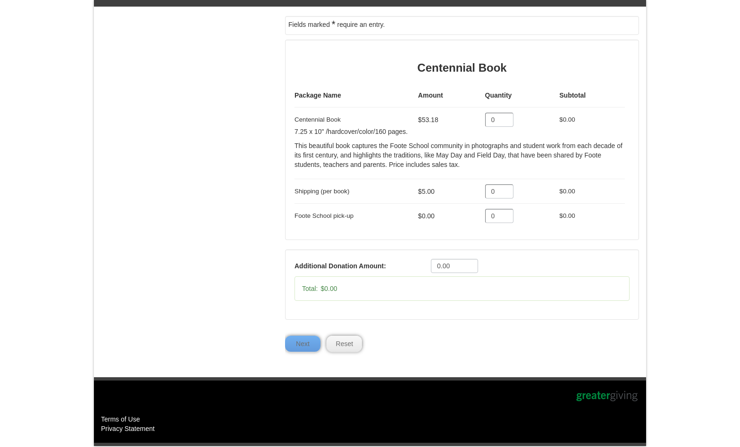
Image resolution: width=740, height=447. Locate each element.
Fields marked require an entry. (336, 24)
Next (303, 344)
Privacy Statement (128, 429)
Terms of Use (120, 420)
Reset (344, 344)
